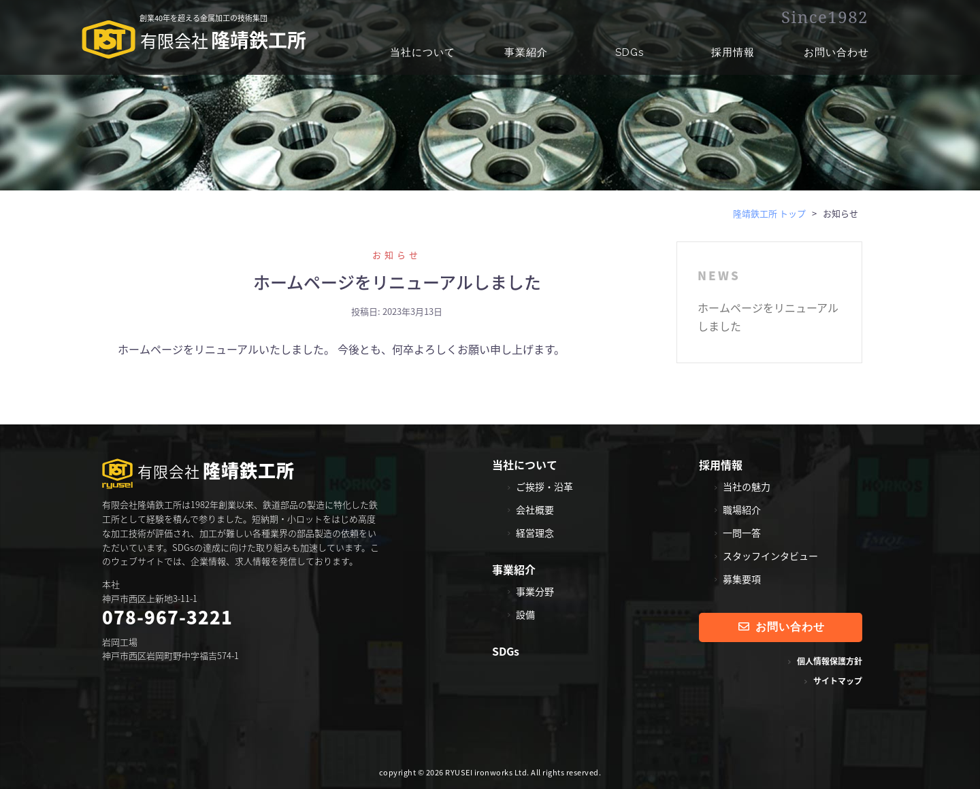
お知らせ (396, 254)
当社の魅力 (746, 486)
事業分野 (535, 591)
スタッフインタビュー (770, 556)
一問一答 (742, 532)
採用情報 (733, 52)
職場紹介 (742, 509)
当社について (422, 52)
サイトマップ (837, 681)
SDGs (629, 52)
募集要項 (742, 579)
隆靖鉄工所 (194, 41)
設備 (525, 614)
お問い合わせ (836, 52)
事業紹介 (526, 52)
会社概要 (535, 509)
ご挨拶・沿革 (544, 486)
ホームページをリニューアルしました (397, 282)
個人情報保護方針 (829, 661)
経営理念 (535, 532)
